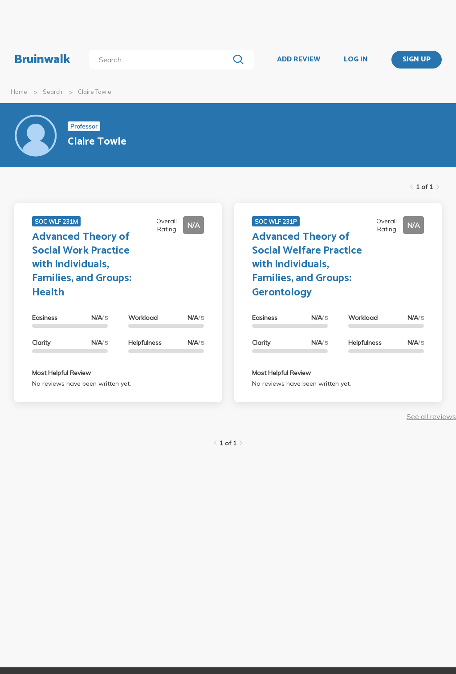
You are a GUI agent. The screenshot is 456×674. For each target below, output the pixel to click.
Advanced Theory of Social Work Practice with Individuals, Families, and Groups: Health (81, 264)
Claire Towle (94, 91)
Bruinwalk (42, 59)
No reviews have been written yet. (81, 383)
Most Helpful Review (61, 373)
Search (52, 91)
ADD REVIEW (298, 59)
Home (19, 91)
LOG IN (356, 59)
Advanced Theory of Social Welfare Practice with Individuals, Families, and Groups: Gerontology (307, 264)
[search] (161, 59)
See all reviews (431, 416)
